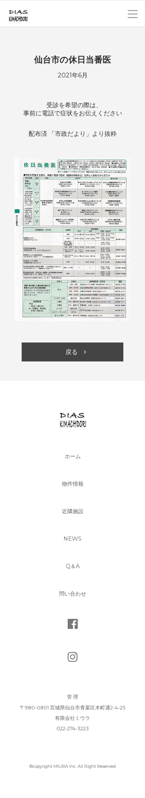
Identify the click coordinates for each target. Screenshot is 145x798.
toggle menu (132, 13)
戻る (71, 352)
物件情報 (73, 483)
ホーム (73, 456)
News (72, 538)
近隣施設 (73, 511)
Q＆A (73, 566)
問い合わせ (72, 593)
